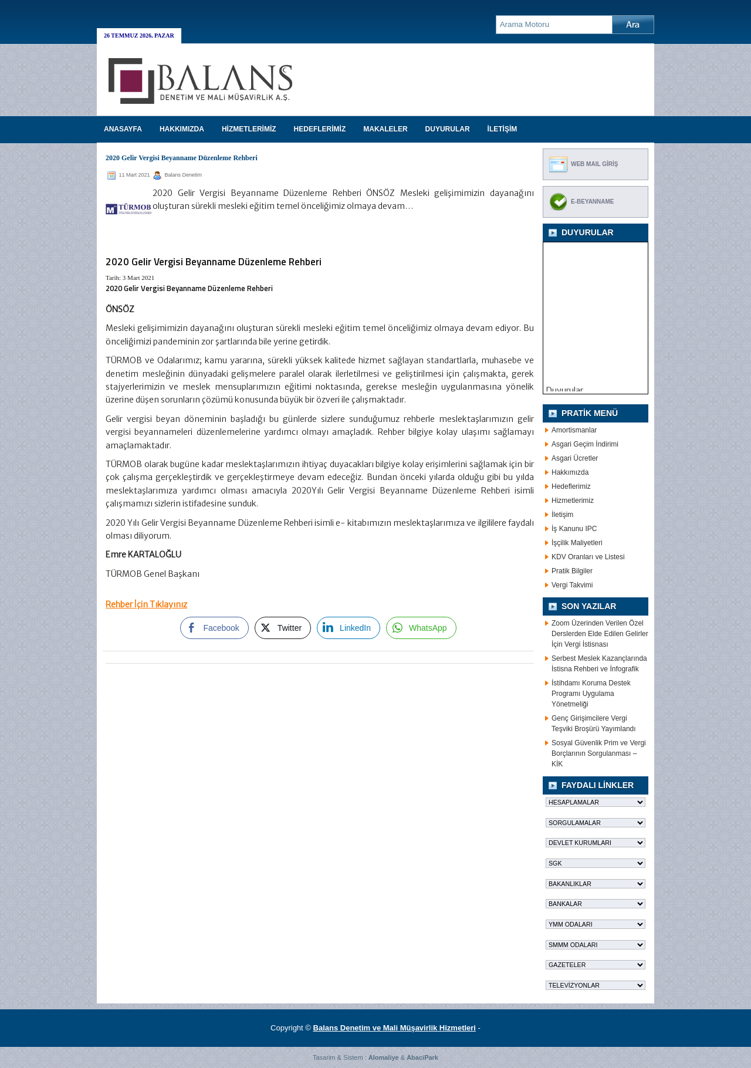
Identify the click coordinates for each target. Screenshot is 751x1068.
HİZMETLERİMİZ (249, 129)
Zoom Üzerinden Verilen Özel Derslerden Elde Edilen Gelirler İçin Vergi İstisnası (600, 633)
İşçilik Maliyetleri (577, 543)
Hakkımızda (570, 472)
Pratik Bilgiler (572, 571)
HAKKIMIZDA (182, 129)
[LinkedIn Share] (348, 628)
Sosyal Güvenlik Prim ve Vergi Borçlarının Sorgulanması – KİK (599, 753)
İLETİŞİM (502, 129)
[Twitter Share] (283, 628)
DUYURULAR (447, 129)
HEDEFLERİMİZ (320, 129)
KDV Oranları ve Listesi (588, 557)
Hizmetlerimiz (573, 500)
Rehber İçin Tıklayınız (146, 604)
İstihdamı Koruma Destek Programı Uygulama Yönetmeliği (591, 693)
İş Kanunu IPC (574, 529)
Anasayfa (123, 129)
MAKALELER (385, 129)
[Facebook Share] (214, 628)
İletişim (562, 515)
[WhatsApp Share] (421, 628)
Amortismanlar (574, 430)
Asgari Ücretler (575, 458)
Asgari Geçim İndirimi (585, 444)
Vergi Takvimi (572, 585)
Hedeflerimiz (571, 486)
